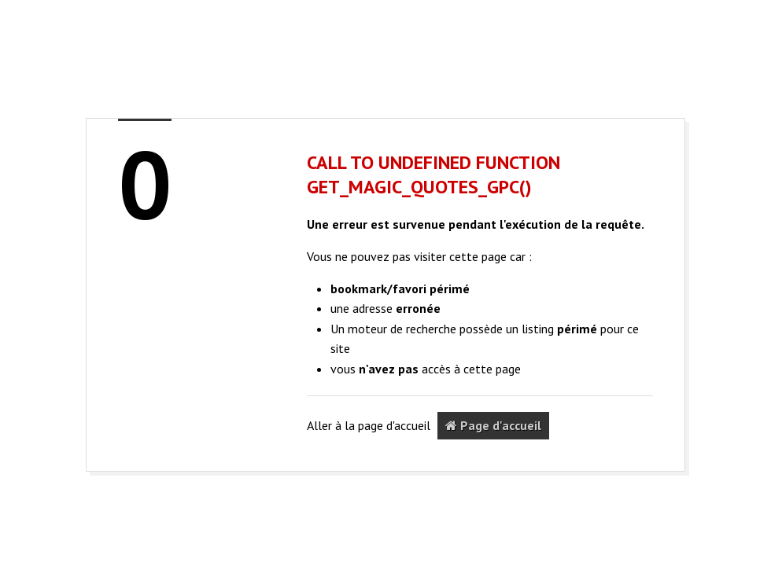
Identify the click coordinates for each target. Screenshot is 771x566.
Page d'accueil (493, 425)
